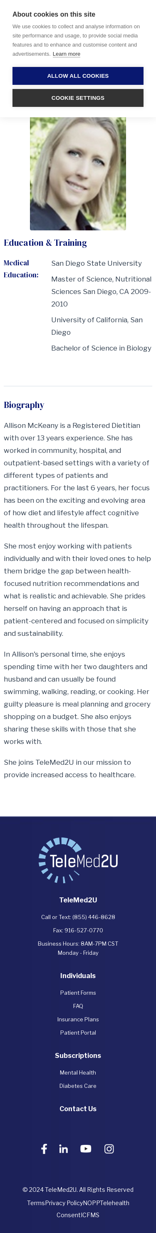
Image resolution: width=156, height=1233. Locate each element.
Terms (36, 1202)
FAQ (78, 1006)
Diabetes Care (78, 1085)
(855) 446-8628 (93, 917)
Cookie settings (78, 98)
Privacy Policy (64, 1202)
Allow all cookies (78, 76)
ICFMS (90, 1214)
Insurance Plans (78, 1019)
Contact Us (78, 1109)
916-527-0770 (83, 930)
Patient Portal (78, 1032)
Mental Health (78, 1072)
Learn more (66, 54)
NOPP (91, 1202)
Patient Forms (78, 992)
